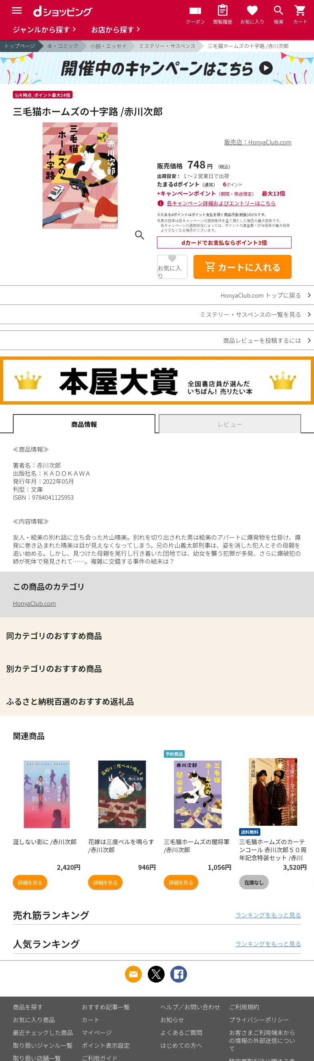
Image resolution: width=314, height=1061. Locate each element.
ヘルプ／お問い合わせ (190, 1007)
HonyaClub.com (34, 603)
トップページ (19, 46)
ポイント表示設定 (106, 1045)
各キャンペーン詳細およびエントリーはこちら (221, 203)
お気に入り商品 (34, 1019)
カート (91, 1019)
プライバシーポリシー (259, 1019)
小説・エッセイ (109, 46)
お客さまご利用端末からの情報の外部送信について (262, 1040)
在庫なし (254, 882)
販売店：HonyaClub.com (258, 142)
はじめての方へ (181, 1045)
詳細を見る (30, 882)
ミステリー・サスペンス (167, 46)
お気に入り (169, 271)
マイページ (97, 1032)
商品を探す (28, 1007)
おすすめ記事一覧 (106, 1007)
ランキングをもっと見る (268, 915)
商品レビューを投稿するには (262, 340)
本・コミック (62, 46)
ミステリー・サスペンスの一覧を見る (250, 314)
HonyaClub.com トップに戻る (261, 295)
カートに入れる (242, 267)
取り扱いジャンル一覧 (42, 1045)
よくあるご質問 (181, 1032)
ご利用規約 (244, 1007)
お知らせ (172, 1019)
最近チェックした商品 (43, 1032)
